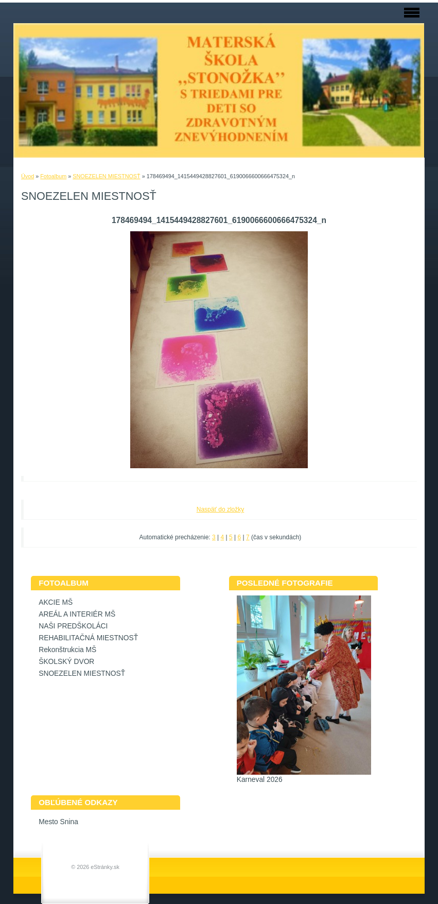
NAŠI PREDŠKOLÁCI (73, 626)
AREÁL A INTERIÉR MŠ (77, 614)
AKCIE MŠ (56, 602)
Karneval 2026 (260, 779)
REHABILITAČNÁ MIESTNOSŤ (88, 638)
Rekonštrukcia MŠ (67, 650)
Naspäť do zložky (220, 509)
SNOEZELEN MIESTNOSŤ (106, 176)
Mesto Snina (58, 822)
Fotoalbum (53, 176)
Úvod (27, 176)
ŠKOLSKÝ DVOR (66, 662)
